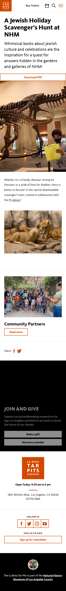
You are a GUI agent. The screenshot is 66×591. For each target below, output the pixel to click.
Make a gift (33, 436)
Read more (16, 332)
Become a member (33, 445)
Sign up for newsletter (33, 539)
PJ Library (14, 200)
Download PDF (33, 77)
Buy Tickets (32, 5)
